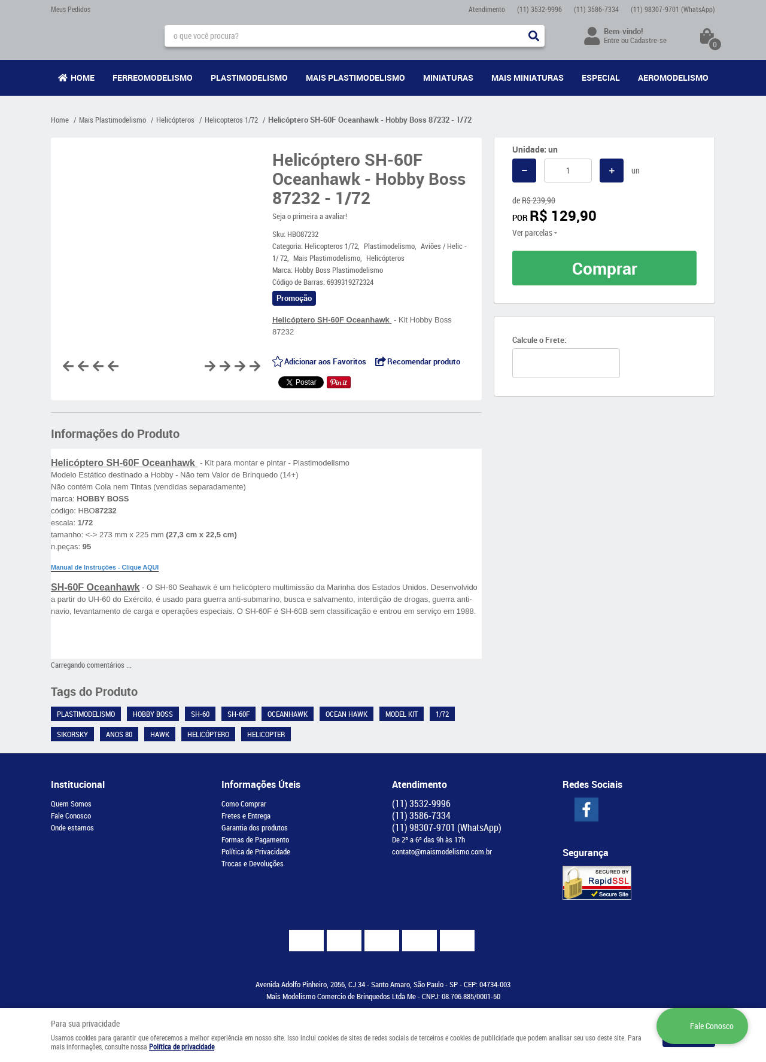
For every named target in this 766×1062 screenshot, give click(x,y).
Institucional (78, 784)
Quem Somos (71, 803)
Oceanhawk (288, 713)
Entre (611, 40)
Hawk (159, 734)
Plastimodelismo (249, 77)
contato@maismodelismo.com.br (442, 851)
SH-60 (200, 713)
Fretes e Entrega (245, 815)
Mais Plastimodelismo (355, 77)
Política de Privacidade (255, 851)
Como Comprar (243, 803)
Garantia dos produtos (254, 827)
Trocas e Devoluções (252, 863)
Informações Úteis (260, 784)
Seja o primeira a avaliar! (309, 216)
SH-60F (238, 713)
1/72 (442, 713)
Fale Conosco (71, 815)
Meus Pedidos (70, 9)
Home (83, 77)
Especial (601, 77)
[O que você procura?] (534, 36)
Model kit (401, 713)
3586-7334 (596, 9)
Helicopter (266, 734)
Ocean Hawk (346, 713)
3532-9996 (539, 9)
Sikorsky (72, 734)
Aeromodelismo (673, 77)
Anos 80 (119, 734)
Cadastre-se (648, 40)
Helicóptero (208, 734)
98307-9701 (673, 9)
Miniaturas (448, 77)
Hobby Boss (153, 713)
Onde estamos (72, 827)
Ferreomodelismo (153, 77)
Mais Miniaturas (527, 77)
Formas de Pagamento (255, 839)
